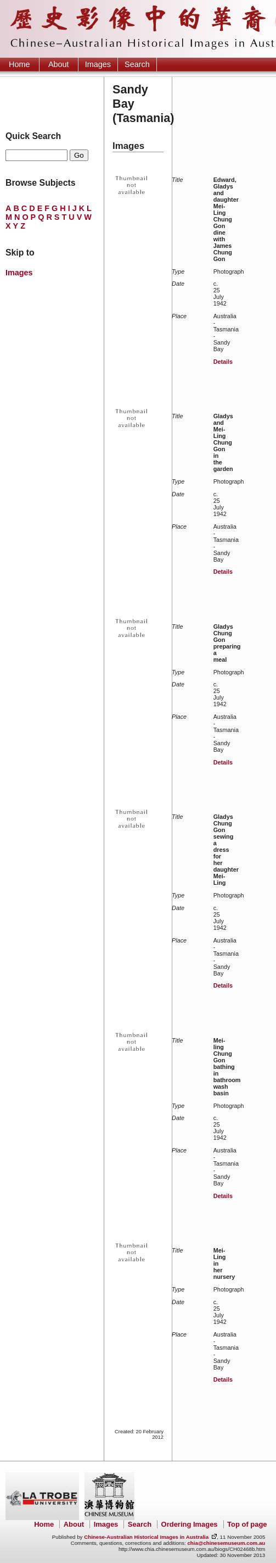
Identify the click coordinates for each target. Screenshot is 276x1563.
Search (137, 64)
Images (98, 64)
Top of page (247, 1524)
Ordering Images (189, 1524)
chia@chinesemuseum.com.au (226, 1543)
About (58, 64)
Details (223, 361)
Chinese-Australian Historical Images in (146, 1537)
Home (19, 64)
